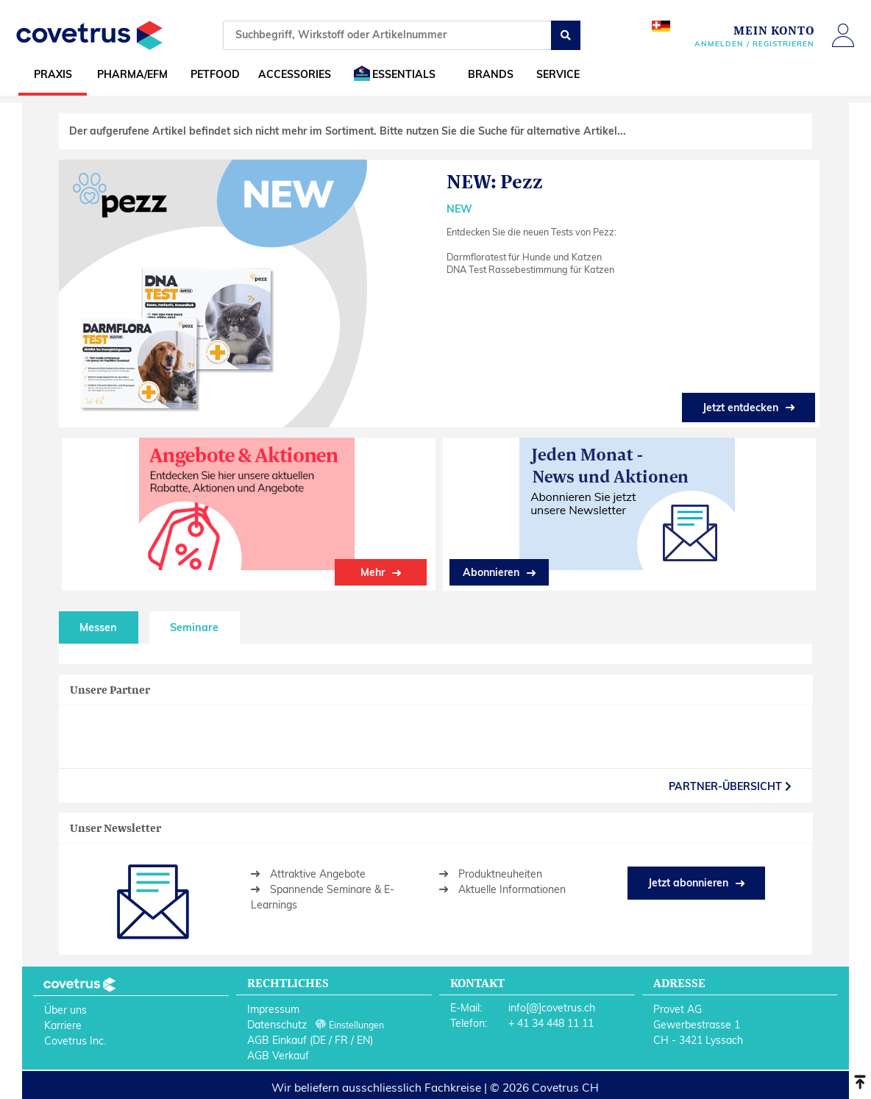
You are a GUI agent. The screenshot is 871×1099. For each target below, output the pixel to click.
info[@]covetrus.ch (551, 1007)
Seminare (194, 627)
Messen (98, 627)
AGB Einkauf (277, 1040)
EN (363, 1040)
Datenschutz (277, 1024)
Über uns (65, 1010)
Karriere (63, 1025)
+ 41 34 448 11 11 (551, 1023)
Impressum (273, 1009)
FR (341, 1040)
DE (319, 1040)
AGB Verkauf (278, 1055)
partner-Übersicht (730, 786)
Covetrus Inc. (75, 1041)
